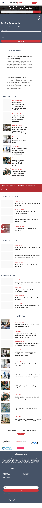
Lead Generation (18, 201)
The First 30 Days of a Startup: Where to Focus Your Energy (19, 173)
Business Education (17, 100)
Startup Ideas (17, 279)
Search (37, 11)
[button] (3, 3)
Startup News (15, 146)
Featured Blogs (18, 245)
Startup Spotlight (18, 253)
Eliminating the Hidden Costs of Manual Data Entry (19, 140)
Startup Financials (19, 217)
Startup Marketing (19, 209)
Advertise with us (26, 477)
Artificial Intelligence (7, 476)
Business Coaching (19, 226)
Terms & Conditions (26, 480)
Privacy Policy (25, 479)
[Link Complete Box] (21, 63)
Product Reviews (18, 303)
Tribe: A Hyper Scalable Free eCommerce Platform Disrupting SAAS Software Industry (27, 257)
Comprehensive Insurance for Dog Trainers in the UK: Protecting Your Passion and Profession (19, 106)
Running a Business (17, 125)
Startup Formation (19, 295)
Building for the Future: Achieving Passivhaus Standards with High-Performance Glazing (25, 353)
